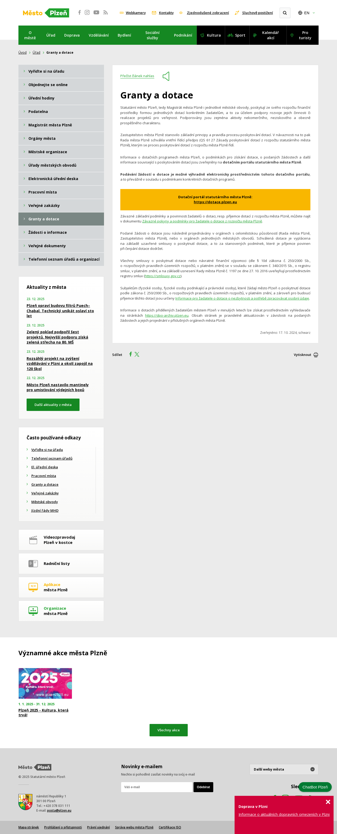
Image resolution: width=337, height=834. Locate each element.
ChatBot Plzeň (315, 787)
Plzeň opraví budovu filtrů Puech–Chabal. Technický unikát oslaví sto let (60, 310)
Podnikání (183, 35)
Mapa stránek (28, 827)
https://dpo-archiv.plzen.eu (167, 315)
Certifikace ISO (170, 827)
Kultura (214, 35)
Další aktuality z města (53, 404)
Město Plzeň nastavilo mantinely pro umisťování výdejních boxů (58, 387)
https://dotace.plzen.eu (215, 202)
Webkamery (136, 12)
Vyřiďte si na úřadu (47, 449)
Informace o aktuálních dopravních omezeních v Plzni (284, 814)
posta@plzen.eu (59, 810)
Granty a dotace (44, 484)
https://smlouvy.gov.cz (163, 276)
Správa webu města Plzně (134, 827)
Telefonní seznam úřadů (51, 458)
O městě (30, 35)
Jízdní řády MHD (44, 510)
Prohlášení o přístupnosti (63, 827)
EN (306, 13)
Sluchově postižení (257, 12)
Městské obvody (44, 501)
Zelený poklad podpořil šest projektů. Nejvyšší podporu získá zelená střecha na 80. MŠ (57, 337)
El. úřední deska (44, 467)
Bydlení (124, 35)
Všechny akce (168, 730)
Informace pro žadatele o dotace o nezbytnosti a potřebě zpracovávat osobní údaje (242, 298)
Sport (240, 35)
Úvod (22, 52)
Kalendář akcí (270, 35)
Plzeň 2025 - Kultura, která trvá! (43, 712)
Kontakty (166, 12)
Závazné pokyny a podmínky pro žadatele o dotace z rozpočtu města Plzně (202, 221)
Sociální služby (152, 35)
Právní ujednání (98, 827)
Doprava (72, 35)
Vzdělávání (99, 35)
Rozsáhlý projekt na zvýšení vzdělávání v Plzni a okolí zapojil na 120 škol (60, 363)
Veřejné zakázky (45, 493)
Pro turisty (305, 35)
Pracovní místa (43, 475)
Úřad (50, 35)
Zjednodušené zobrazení (208, 12)
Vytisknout (302, 354)
